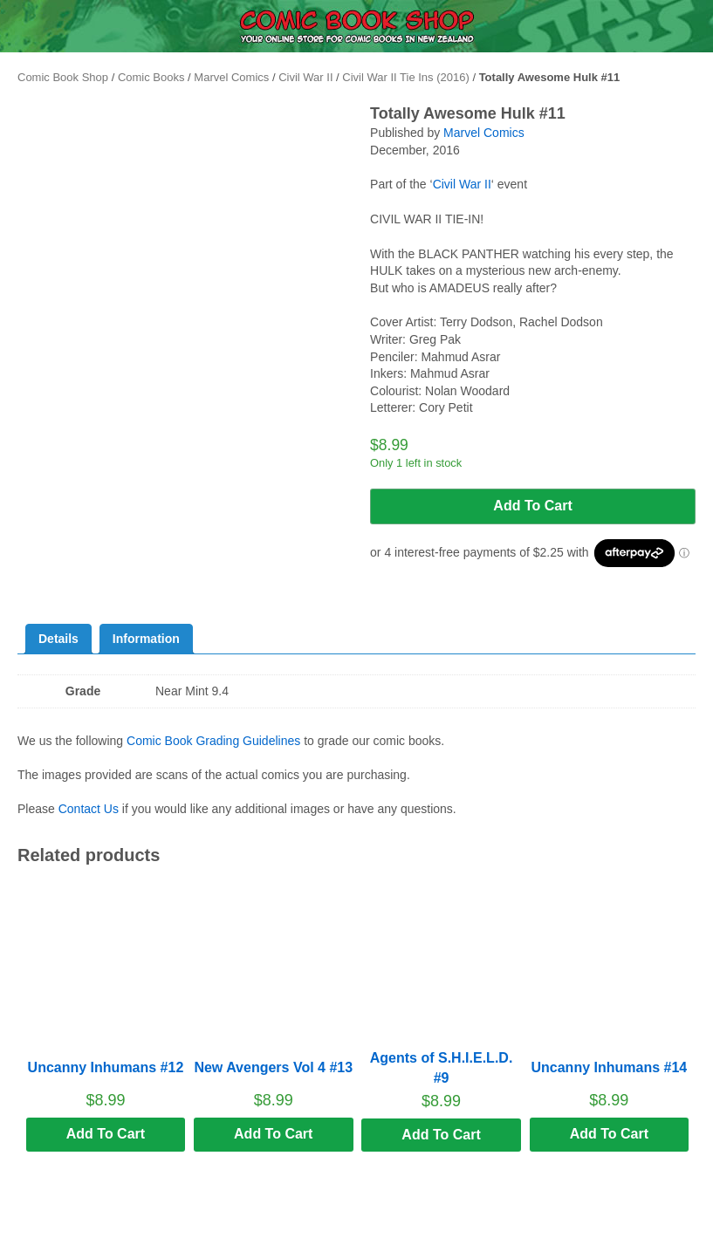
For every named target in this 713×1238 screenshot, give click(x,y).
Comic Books (151, 77)
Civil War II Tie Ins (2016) (405, 77)
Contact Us (88, 809)
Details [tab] (58, 639)
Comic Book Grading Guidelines (213, 741)
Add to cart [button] (105, 1133)
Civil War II (305, 77)
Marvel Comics (231, 77)
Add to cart (532, 505)
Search (446, 1213)
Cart (624, 1226)
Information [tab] (146, 639)
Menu (89, 1226)
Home (267, 1226)
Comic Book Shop (62, 77)
